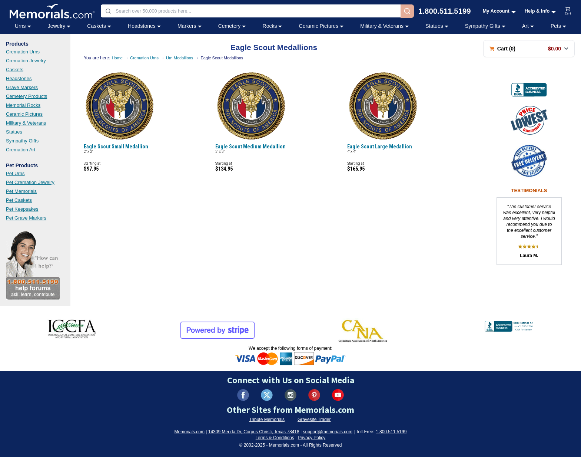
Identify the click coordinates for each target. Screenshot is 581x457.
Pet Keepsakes (22, 209)
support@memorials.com (327, 431)
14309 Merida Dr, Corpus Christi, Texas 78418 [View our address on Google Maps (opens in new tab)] (253, 431)
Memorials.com (190, 431)
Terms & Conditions (275, 437)
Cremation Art (20, 149)
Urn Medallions (179, 58)
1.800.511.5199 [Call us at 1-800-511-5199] (444, 11)
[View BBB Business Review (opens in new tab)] (529, 90)
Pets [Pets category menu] (558, 26)
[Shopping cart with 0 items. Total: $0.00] (529, 48)
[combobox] (251, 10)
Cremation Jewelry (26, 60)
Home (117, 58)
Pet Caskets (19, 200)
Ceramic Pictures (24, 114)
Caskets (14, 69)
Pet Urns (15, 173)
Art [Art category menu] (528, 26)
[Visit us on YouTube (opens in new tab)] (338, 395)
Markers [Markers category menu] (189, 26)
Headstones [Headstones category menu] (144, 26)
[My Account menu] (499, 10)
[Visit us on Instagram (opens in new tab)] (290, 395)
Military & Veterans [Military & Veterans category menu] (384, 26)
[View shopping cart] (568, 11)
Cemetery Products (26, 96)
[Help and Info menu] (540, 10)
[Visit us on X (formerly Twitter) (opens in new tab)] (267, 395)
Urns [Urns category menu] (23, 26)
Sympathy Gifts (22, 141)
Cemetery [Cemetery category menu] (232, 26)
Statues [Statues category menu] (436, 26)
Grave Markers (22, 87)
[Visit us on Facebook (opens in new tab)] (243, 395)
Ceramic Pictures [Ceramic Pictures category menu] (321, 26)
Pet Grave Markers (26, 218)
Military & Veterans (26, 123)
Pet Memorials (21, 191)
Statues (14, 132)
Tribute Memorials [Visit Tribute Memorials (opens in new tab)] (267, 419)
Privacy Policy (312, 437)
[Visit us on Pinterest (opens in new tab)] (314, 395)
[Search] (407, 11)
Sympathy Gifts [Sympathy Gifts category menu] (485, 26)
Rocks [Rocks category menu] (272, 26)
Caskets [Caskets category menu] (99, 26)
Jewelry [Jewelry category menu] (59, 26)
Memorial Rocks (23, 105)
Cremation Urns (23, 52)
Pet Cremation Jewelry (30, 182)
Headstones (18, 78)
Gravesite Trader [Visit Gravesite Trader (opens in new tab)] (314, 419)
